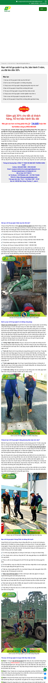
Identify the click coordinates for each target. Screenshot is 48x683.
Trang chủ (3, 15)
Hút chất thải (11, 15)
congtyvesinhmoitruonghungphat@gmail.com (29, 1)
